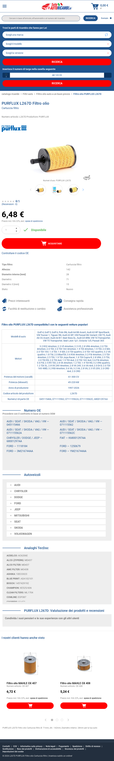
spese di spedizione (34, 221)
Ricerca (90, 18)
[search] (41, 18)
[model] (57, 44)
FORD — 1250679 (70, 446)
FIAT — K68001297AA (73, 437)
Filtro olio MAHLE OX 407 (22, 683)
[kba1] (57, 75)
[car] (57, 53)
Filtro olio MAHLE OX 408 (75, 683)
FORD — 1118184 (17, 446)
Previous (31, 189)
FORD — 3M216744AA (20, 451)
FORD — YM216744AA (73, 451)
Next (83, 189)
